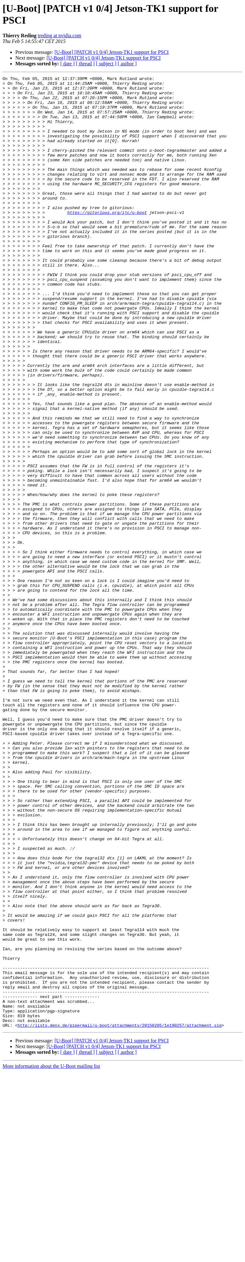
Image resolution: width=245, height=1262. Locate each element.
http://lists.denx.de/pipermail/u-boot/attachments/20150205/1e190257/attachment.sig (120, 1215)
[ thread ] (85, 63)
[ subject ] (106, 63)
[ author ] (127, 63)
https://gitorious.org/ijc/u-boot (107, 240)
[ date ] (67, 63)
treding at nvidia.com (59, 35)
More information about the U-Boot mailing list (51, 1256)
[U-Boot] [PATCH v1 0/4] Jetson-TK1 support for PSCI (112, 52)
